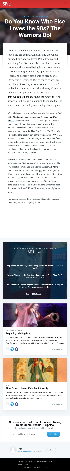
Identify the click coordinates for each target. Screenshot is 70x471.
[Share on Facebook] (17, 349)
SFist (20, 461)
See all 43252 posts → (35, 294)
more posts (27, 451)
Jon (46, 17)
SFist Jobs (32, 461)
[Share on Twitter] (12, 349)
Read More (50, 450)
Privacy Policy (23, 464)
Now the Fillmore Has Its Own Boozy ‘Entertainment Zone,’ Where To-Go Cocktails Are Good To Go (35, 276)
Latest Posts (27, 467)
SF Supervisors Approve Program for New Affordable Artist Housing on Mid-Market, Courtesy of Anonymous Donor (35, 286)
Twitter (45, 467)
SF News (39, 17)
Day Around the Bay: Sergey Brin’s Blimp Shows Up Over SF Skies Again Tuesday (35, 267)
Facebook (37, 467)
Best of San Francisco (44, 461)
